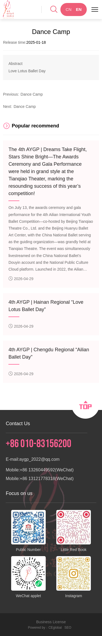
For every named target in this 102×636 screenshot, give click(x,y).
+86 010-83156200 (38, 443)
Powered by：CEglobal (45, 627)
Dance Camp (32, 94)
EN (79, 9)
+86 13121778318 (37, 478)
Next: (7, 106)
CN (69, 9)
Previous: (11, 94)
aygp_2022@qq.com (39, 459)
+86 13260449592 (37, 470)
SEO (67, 627)
